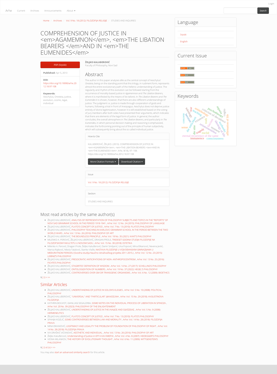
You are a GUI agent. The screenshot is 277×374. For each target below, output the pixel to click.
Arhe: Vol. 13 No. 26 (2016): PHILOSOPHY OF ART (89, 233)
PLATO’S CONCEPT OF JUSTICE (87, 226)
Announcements (52, 10)
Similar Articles (53, 284)
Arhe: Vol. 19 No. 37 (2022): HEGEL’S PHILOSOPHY (132, 269)
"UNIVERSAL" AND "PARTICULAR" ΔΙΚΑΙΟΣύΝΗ (95, 296)
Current (21, 10)
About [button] (71, 10)
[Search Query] (240, 10)
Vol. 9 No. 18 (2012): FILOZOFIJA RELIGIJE (86, 20)
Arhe (8, 10)
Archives (34, 10)
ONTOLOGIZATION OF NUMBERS (89, 269)
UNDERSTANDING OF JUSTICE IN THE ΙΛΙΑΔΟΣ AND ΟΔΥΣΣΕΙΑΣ (103, 309)
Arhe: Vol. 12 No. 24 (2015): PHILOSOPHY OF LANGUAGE (136, 223)
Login (271, 3)
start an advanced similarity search (72, 352)
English (184, 41)
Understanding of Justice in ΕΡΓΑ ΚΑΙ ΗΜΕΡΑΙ (90, 336)
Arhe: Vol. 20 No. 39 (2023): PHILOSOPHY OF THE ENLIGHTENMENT (82, 306)
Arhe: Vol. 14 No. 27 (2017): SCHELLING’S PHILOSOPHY (138, 265)
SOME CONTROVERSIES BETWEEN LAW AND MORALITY (93, 319)
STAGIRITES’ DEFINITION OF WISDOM (91, 265)
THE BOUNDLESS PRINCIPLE (86, 236)
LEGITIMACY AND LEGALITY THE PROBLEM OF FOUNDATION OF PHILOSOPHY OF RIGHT (111, 326)
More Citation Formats (103, 161)
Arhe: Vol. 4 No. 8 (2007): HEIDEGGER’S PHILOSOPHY (141, 336)
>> (49, 277)
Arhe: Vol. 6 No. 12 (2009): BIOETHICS (150, 272)
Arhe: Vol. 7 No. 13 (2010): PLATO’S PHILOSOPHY (129, 226)
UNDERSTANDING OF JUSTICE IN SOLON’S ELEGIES (97, 290)
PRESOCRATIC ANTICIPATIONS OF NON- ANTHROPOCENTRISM (104, 259)
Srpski (183, 34)
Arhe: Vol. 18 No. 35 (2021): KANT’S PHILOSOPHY (126, 236)
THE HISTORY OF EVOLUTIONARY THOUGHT (90, 339)
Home (46, 20)
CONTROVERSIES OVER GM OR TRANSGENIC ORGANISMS (101, 272)
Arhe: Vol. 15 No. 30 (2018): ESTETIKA (113, 243)
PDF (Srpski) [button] (60, 64)
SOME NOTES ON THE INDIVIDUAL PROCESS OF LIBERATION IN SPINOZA (129, 303)
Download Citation (132, 161)
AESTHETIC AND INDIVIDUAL (88, 332)
